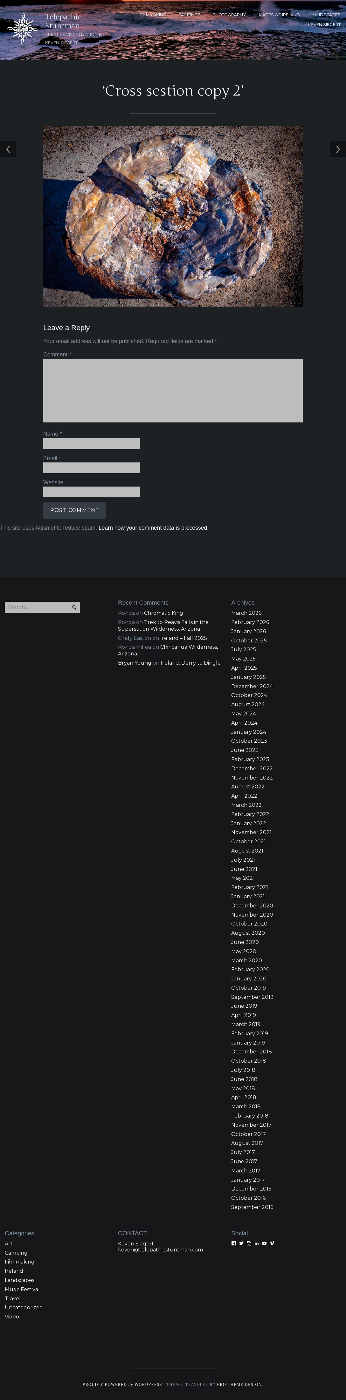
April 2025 (244, 668)
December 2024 (252, 686)
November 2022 (252, 778)
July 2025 (243, 650)
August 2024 (248, 704)
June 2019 (244, 1006)
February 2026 (250, 622)
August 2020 (248, 933)
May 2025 (243, 659)
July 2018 (243, 1070)
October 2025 (249, 641)
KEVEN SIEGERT (324, 24)
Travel (13, 1299)
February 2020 (250, 969)
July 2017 (243, 1152)
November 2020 (252, 915)
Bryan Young (134, 663)
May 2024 (243, 714)
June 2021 (244, 869)
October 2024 (249, 695)
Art (9, 1244)
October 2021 (248, 842)
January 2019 (248, 1043)
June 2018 (244, 1079)
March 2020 (246, 961)
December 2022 (252, 769)
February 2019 (249, 1034)
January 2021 (248, 896)
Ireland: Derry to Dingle (191, 663)
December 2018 (251, 1052)
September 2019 (252, 997)
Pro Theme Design (239, 1384)
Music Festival (22, 1289)
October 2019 (248, 988)
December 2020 (252, 906)
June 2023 (245, 750)
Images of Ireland (279, 14)
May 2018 (243, 1088)
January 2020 (248, 979)
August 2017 (247, 1143)
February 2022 (250, 814)
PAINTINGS (189, 14)
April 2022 (244, 796)
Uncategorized (24, 1307)
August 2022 (248, 787)
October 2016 (248, 1198)
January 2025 (248, 677)
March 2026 (246, 613)
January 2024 (248, 732)
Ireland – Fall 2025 (183, 638)
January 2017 (248, 1180)
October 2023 (249, 741)
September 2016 (252, 1207)
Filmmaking (20, 1262)
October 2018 (248, 1061)
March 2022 (246, 805)
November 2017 (251, 1125)
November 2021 (251, 832)
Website (53, 482)
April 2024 (244, 723)
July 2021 (243, 860)
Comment (57, 354)
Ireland (14, 1271)
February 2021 (249, 887)
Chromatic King (163, 613)
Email (52, 458)
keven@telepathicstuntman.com (160, 1250)
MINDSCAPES (326, 14)
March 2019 (245, 1024)
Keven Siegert (136, 1244)
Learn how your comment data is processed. (154, 528)
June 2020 (245, 942)
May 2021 (243, 878)
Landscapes (19, 1280)
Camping (16, 1253)
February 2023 (250, 759)
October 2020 (249, 924)
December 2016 (251, 1189)
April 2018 (243, 1097)
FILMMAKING (153, 14)
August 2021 (247, 851)
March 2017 (245, 1171)
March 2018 (246, 1107)
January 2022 (248, 823)
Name (52, 434)
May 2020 (243, 951)
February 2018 (249, 1116)
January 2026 (248, 631)
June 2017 (244, 1161)
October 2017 (248, 1134)
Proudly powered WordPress (122, 1384)
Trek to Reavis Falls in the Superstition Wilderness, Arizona (163, 625)
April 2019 (243, 1015)
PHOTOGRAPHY (229, 14)
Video (12, 1317)
